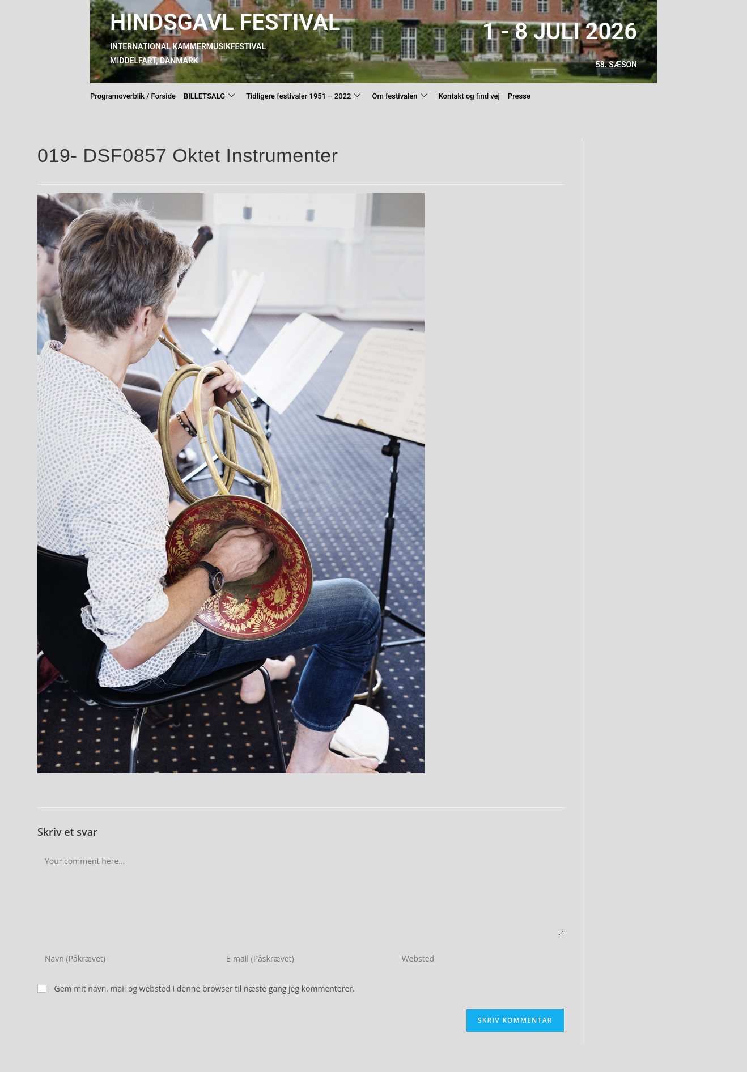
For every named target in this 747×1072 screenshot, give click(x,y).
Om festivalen (399, 96)
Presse (519, 96)
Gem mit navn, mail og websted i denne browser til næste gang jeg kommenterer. (204, 988)
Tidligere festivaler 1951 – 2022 (303, 96)
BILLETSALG (209, 96)
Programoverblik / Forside (133, 96)
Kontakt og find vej (469, 96)
